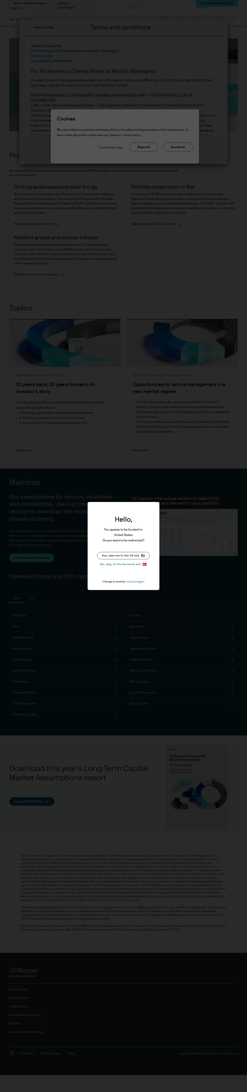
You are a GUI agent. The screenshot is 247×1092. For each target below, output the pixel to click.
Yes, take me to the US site (123, 555)
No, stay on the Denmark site (123, 564)
